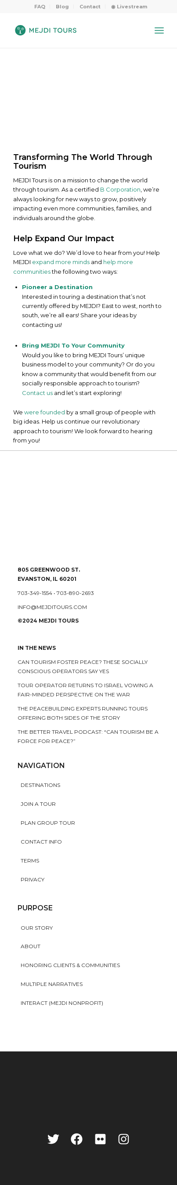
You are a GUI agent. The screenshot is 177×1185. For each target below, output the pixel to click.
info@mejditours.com (52, 607)
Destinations (40, 785)
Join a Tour (38, 804)
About (30, 946)
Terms (30, 860)
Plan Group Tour (48, 822)
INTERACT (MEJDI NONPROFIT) (62, 1003)
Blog (62, 7)
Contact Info (41, 841)
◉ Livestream (129, 7)
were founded (44, 412)
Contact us (37, 392)
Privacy (32, 879)
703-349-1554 (35, 593)
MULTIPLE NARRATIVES (52, 984)
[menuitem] (40, 6)
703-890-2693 (75, 593)
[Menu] (159, 30)
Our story (37, 927)
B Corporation (120, 189)
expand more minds (61, 261)
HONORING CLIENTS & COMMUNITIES (70, 965)
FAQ (39, 7)
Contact (90, 7)
